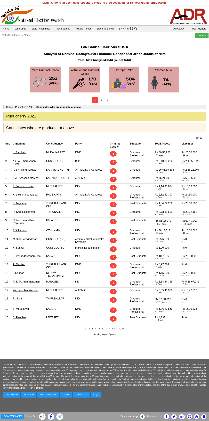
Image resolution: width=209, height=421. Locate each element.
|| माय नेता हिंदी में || (128, 28)
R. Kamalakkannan (24, 211)
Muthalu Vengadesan (25, 239)
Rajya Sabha (63, 28)
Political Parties (83, 28)
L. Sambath (19, 152)
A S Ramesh (20, 230)
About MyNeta (198, 28)
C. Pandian (19, 317)
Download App (129, 416)
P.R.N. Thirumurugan (25, 169)
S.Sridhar (18, 273)
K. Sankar (18, 247)
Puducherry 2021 (24, 107)
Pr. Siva (17, 298)
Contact (66, 395)
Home (6, 28)
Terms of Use (81, 395)
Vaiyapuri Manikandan (25, 290)
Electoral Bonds (105, 28)
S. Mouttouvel (21, 308)
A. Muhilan (19, 264)
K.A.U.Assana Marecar (26, 178)
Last (122, 328)
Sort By (199, 138)
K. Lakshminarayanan (25, 194)
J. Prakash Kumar (23, 186)
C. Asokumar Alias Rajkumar (23, 222)
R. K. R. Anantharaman (26, 281)
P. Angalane (19, 203)
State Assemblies (41, 28)
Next (115, 328)
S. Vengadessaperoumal (27, 256)
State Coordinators (48, 395)
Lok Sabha (20, 28)
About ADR (179, 28)
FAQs (95, 395)
